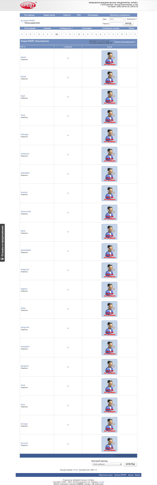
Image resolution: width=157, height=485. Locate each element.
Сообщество (66, 28)
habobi (23, 57)
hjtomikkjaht (26, 250)
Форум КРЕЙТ (29, 21)
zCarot (101, 482)
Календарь (87, 28)
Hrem (23, 385)
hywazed (24, 443)
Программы (93, 15)
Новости (67, 15)
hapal (23, 96)
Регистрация (30, 28)
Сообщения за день (110, 28)
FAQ (79, 15)
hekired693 (25, 173)
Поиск (131, 28)
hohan (23, 308)
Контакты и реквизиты (120, 15)
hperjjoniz (25, 366)
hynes (23, 404)
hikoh (23, 231)
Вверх (137, 475)
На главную (29, 15)
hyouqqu (24, 424)
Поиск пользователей (124, 42)
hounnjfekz (25, 346)
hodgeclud (25, 269)
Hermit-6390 (26, 211)
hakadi (23, 76)
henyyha (24, 192)
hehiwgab (24, 134)
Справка (47, 28)
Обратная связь (106, 475)
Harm (23, 115)
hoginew (24, 289)
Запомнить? (130, 19)
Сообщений (68, 47)
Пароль (106, 24)
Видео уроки (49, 15)
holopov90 (25, 327)
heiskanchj (25, 154)
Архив (130, 475)
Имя (104, 19)
